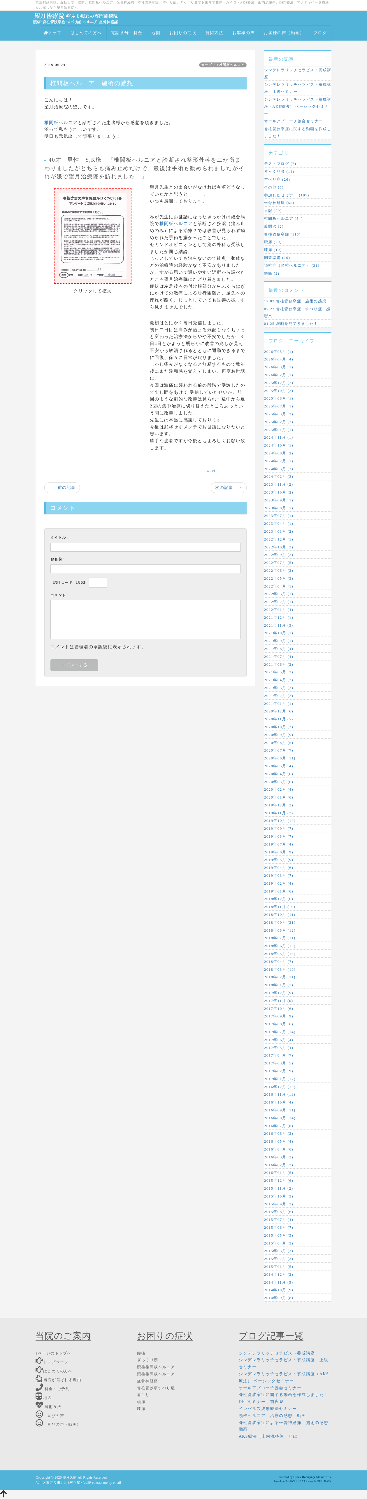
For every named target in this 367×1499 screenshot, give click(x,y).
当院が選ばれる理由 (58, 1380)
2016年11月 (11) (279, 1094)
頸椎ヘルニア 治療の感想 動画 (272, 1415)
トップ (52, 33)
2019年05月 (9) (278, 859)
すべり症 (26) (277, 179)
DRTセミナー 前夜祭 (261, 1401)
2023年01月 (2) (278, 531)
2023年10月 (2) (278, 492)
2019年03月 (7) (278, 875)
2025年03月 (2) (278, 414)
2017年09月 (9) (278, 1016)
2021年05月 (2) (278, 672)
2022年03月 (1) (278, 594)
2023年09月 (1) (278, 500)
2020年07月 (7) (278, 750)
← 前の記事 (62, 487)
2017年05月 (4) (278, 1047)
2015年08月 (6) (278, 1211)
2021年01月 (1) (278, 703)
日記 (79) (273, 210)
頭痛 (141, 1401)
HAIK (327, 1481)
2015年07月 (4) (278, 1219)
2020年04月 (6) (278, 774)
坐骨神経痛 (147, 1381)
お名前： (58, 559)
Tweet (210, 470)
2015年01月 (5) (278, 1266)
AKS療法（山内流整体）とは (268, 1436)
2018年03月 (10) (280, 969)
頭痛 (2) (272, 273)
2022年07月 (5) (278, 562)
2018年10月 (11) (280, 914)
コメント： (60, 595)
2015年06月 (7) (278, 1227)
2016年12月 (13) (280, 1087)
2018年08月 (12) (280, 930)
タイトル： (60, 538)
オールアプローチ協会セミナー (293, 121)
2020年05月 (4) (278, 766)
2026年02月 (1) (278, 375)
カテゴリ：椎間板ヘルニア (223, 65)
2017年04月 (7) (278, 1055)
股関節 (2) (274, 226)
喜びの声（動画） (58, 1424)
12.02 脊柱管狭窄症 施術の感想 (295, 301)
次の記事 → (228, 487)
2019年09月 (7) (278, 828)
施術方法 (215, 33)
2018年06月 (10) (280, 946)
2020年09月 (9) (278, 735)
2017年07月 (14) (280, 1032)
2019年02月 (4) (278, 883)
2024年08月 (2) (278, 453)
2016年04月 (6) (278, 1149)
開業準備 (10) (277, 257)
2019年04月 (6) (278, 867)
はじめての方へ (86, 33)
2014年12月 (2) (278, 1274)
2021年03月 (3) (278, 688)
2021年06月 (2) (278, 664)
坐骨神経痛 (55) (279, 203)
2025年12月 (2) (278, 383)
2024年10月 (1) (278, 445)
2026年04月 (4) (278, 359)
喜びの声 (50, 1415)
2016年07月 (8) (278, 1126)
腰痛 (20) (273, 242)
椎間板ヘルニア (61, 122)
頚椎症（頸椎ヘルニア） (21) (291, 265)
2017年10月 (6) (278, 1008)
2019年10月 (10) (280, 820)
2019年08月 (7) (278, 836)
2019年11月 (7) (278, 813)
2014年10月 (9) (278, 1290)
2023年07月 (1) (278, 515)
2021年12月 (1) (278, 617)
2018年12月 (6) (278, 899)
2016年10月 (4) (278, 1102)
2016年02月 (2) (278, 1165)
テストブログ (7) (280, 163)
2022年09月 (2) (278, 554)
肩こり (143, 1394)
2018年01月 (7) (278, 985)
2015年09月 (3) (278, 1204)
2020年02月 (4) (278, 789)
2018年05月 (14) (280, 953)
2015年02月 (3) (278, 1258)
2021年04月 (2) (278, 680)
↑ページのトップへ (53, 1353)
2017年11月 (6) (278, 1000)
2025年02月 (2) (278, 422)
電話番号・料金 (127, 33)
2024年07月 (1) (278, 461)
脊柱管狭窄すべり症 (156, 1388)
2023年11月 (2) (278, 484)
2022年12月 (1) (278, 539)
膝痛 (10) (273, 249)
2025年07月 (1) (278, 406)
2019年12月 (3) (278, 805)
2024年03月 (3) (278, 469)
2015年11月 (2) (278, 1188)
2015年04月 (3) (278, 1243)
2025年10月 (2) (278, 390)
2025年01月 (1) (278, 430)
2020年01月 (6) (278, 797)
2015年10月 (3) (278, 1196)
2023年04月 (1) (278, 523)
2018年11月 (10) (280, 906)
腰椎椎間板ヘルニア (156, 1367)
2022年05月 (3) (278, 578)
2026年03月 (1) (278, 367)
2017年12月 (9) (278, 993)
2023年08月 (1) (278, 508)
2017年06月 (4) (278, 1040)
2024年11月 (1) (278, 437)
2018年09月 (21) (280, 922)
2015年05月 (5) (278, 1235)
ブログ (320, 33)
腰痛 (141, 1353)
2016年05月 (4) (278, 1141)
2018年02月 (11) (280, 977)
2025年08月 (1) (278, 398)
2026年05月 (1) (278, 351)
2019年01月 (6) (278, 891)
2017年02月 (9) (278, 1071)
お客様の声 (243, 33)
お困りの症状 (182, 33)
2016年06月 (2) (278, 1133)
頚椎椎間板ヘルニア (156, 1374)
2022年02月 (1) (278, 601)
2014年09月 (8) (278, 1298)
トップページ (52, 1362)
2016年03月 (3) (278, 1157)
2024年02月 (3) (278, 476)
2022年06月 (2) (278, 570)
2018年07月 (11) (280, 938)
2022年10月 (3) (278, 547)
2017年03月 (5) (278, 1063)
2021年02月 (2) (278, 695)
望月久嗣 (70, 1477)
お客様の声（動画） (284, 33)
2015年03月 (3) (278, 1251)
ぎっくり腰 (147, 1360)
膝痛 (141, 1408)
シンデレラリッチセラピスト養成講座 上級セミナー (297, 88)
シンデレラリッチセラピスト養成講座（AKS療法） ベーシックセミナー (297, 106)
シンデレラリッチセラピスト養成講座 (297, 73)
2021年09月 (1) (278, 641)
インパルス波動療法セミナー (268, 1408)
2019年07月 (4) (278, 844)
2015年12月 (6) (278, 1180)
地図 (155, 33)
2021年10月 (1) (278, 633)
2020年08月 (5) (278, 742)
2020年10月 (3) (278, 727)
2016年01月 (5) (278, 1172)
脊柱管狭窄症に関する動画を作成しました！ (297, 132)
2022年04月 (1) (278, 586)
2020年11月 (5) (278, 719)
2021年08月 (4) (278, 648)
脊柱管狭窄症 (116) (282, 234)
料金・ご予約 (53, 1389)
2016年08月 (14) (280, 1118)
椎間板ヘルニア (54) (283, 218)
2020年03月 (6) (278, 782)
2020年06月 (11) (280, 758)
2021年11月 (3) (278, 625)
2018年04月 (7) (278, 961)
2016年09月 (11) (280, 1110)
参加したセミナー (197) (286, 195)
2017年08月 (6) (278, 1024)
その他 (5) (274, 187)
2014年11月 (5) (278, 1282)
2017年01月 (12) (280, 1079)
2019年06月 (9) (278, 852)
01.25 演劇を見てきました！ (291, 323)
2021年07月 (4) (278, 656)
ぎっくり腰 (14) (279, 171)
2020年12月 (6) (278, 711)
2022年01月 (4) (278, 609)
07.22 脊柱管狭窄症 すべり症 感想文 (297, 312)
